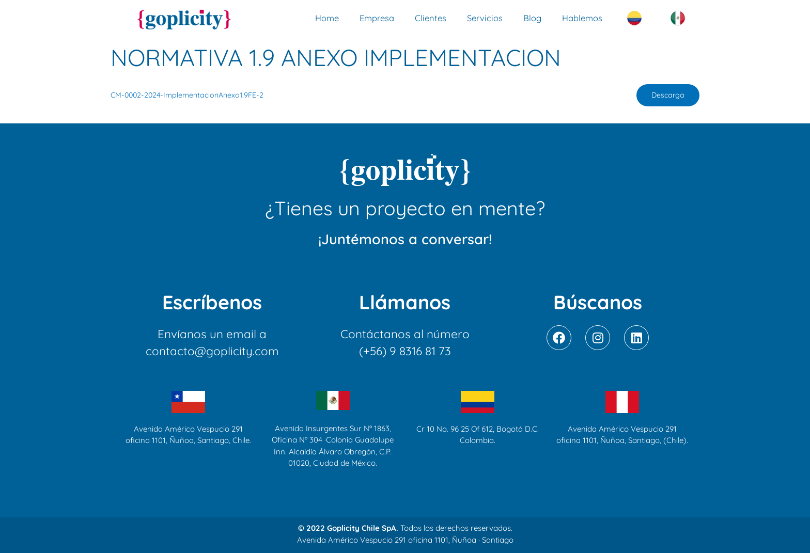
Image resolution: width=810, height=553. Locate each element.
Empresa (377, 17)
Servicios (485, 17)
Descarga (667, 95)
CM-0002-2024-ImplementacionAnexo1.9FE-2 (188, 95)
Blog (532, 17)
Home (327, 17)
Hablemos (582, 17)
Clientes (430, 17)
